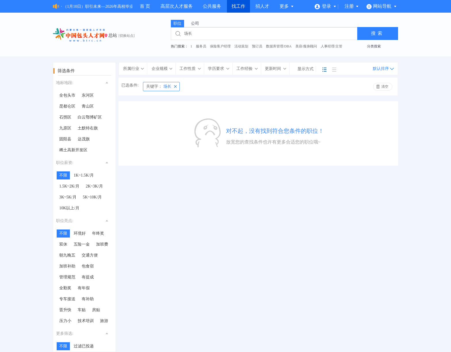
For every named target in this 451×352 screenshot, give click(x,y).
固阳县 (65, 139)
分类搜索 (374, 46)
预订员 (257, 46)
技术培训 (86, 321)
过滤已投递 (84, 346)
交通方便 (90, 255)
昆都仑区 (67, 106)
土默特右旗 (88, 128)
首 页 (145, 6)
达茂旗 (84, 139)
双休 (63, 244)
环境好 (80, 233)
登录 (325, 6)
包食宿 (88, 266)
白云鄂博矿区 (90, 117)
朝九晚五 (67, 255)
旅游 (104, 321)
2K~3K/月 (94, 186)
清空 (384, 87)
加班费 (102, 244)
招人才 (262, 6)
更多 (287, 6)
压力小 (65, 321)
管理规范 (67, 277)
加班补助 (67, 266)
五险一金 (82, 244)
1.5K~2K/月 (69, 186)
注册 (352, 6)
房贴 (96, 310)
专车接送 (67, 299)
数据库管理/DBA (279, 46)
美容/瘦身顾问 (306, 46)
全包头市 (67, 95)
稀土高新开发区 (73, 150)
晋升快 (65, 310)
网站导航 (381, 6)
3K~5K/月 (68, 197)
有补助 (88, 299)
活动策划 (241, 46)
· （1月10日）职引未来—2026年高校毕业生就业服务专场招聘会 (117, 6)
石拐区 (65, 117)
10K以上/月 (69, 208)
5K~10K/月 (92, 197)
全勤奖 (65, 288)
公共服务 (212, 6)
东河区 (88, 95)
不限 (63, 175)
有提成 (88, 277)
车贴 (82, 310)
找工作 (238, 6)
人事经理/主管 (331, 46)
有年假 (84, 288)
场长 (158, 86)
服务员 (201, 46)
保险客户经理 (220, 46)
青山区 (88, 106)
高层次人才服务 (176, 6)
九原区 (65, 128)
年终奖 (98, 233)
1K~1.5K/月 (84, 175)
